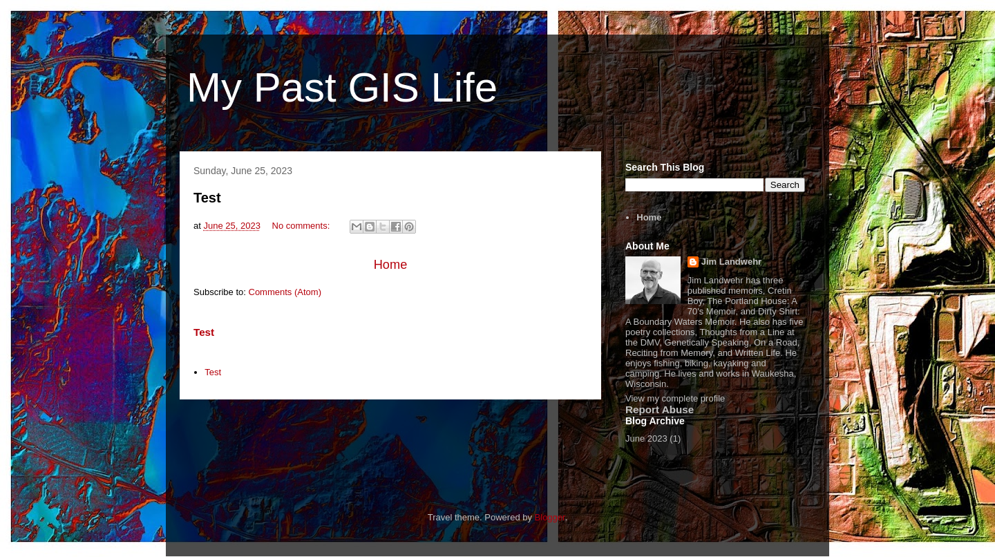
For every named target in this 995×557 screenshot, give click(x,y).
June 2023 (646, 438)
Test (207, 197)
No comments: (302, 225)
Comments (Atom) (285, 292)
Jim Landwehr (731, 261)
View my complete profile (675, 398)
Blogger (550, 517)
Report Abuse (659, 409)
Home (391, 265)
